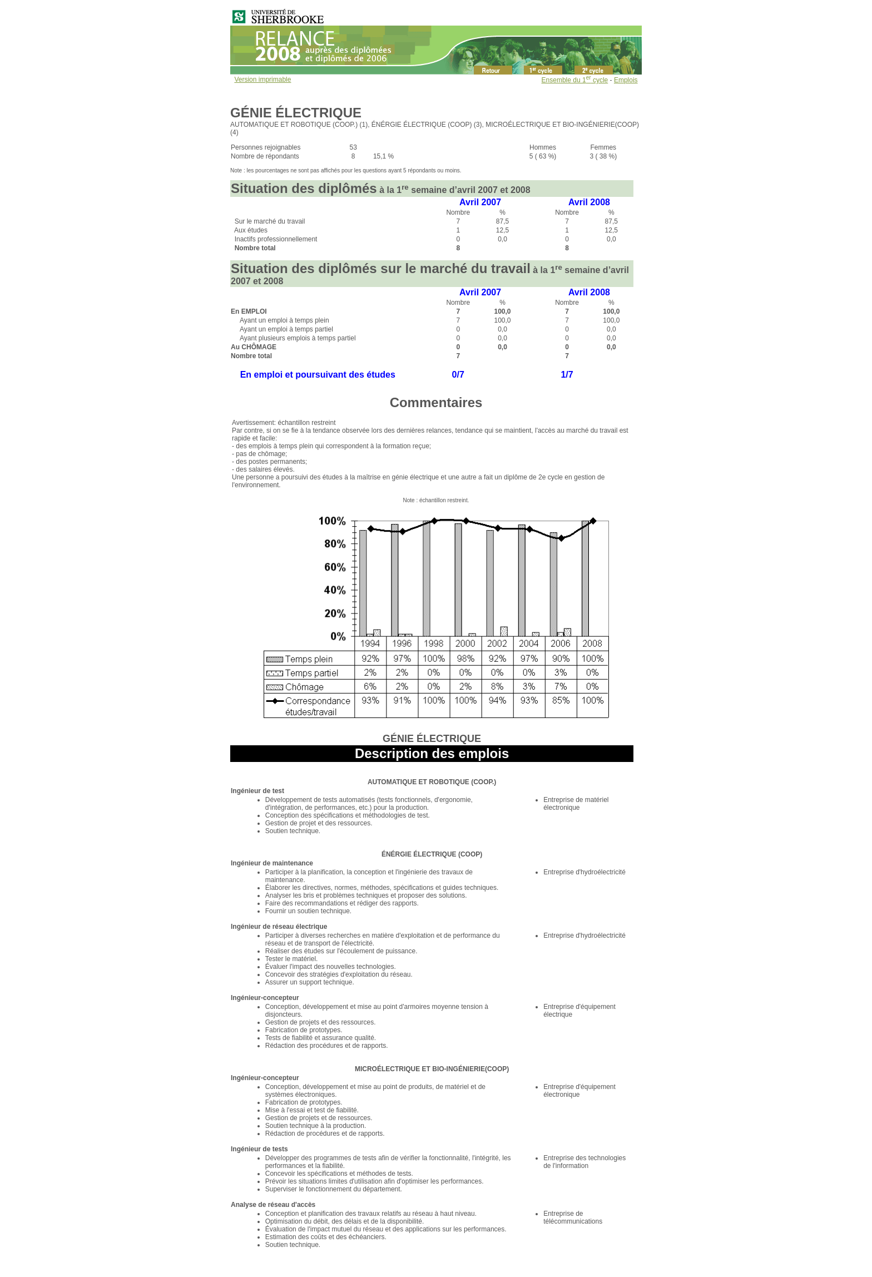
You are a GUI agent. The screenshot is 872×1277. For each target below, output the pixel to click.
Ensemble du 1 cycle (575, 80)
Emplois (626, 80)
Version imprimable (262, 79)
